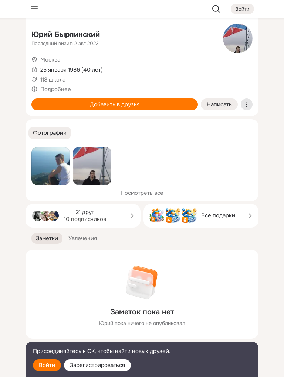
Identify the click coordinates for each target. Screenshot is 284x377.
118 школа (52, 79)
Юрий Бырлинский (65, 34)
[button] (49, 133)
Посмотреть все (142, 193)
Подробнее (55, 89)
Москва (50, 59)
